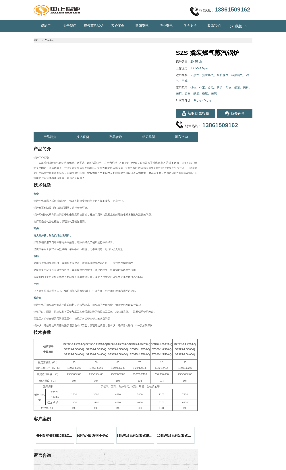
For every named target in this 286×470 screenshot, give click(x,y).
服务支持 (190, 26)
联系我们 (214, 26)
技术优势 (82, 137)
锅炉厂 (46, 26)
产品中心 (49, 40)
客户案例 (117, 26)
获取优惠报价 (195, 113)
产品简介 (50, 137)
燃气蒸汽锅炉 (94, 26)
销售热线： (220, 11)
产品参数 (115, 137)
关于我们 (69, 26)
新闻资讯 (141, 26)
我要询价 (235, 113)
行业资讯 (166, 26)
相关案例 (148, 137)
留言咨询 (181, 137)
